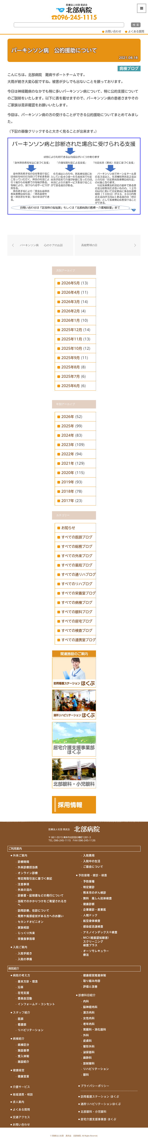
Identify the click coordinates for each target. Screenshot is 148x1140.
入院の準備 (25, 959)
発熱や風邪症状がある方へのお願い (41, 916)
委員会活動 (25, 998)
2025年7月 (70, 376)
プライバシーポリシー (95, 1086)
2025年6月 (70, 385)
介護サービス (21, 1086)
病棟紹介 (18, 1038)
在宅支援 (23, 993)
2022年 (67, 454)
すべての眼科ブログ (76, 612)
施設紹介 (23, 1061)
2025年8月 (70, 367)
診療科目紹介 (87, 995)
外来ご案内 (20, 855)
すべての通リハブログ (78, 574)
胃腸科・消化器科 (94, 1029)
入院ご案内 (20, 947)
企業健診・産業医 (94, 909)
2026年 (67, 416)
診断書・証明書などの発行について (41, 895)
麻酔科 (87, 1057)
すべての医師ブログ (76, 537)
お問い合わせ (113, 31)
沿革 (21, 987)
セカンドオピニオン (31, 921)
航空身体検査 (91, 920)
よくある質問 (136, 31)
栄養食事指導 (26, 938)
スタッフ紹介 (21, 1012)
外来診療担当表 (28, 867)
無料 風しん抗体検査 (97, 898)
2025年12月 (71, 329)
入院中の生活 (91, 861)
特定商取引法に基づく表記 (35, 878)
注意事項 (23, 884)
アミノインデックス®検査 (100, 932)
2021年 (67, 463)
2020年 (67, 472)
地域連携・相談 (23, 1094)
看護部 (22, 1024)
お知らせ (68, 527)
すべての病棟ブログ (76, 602)
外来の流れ (25, 889)
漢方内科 (89, 1012)
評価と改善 (90, 986)
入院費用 (89, 855)
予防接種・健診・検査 (92, 875)
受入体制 (23, 1056)
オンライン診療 (28, 873)
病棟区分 (23, 1044)
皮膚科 (87, 1040)
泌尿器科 (89, 1052)
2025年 (67, 426)
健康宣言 (23, 1076)
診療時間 (23, 861)
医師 (21, 1018)
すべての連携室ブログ (78, 640)
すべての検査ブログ (76, 630)
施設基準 (23, 1050)
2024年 (67, 435)
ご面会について (93, 866)
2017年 (67, 500)
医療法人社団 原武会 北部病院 (66, 1136)
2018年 (67, 491)
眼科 (86, 1074)
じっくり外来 (26, 933)
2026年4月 (70, 292)
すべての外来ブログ (76, 556)
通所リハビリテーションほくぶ (101, 1104)
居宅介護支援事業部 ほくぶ (98, 1119)
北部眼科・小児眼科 (94, 1111)
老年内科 (89, 1024)
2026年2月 (70, 311)
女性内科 (89, 1018)
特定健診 (89, 887)
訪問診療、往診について (33, 910)
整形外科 (89, 1046)
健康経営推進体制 (94, 975)
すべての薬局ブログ (76, 565)
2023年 (67, 444)
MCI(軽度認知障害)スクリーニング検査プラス (96, 941)
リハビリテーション (31, 1030)
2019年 (67, 482)
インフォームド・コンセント (36, 1004)
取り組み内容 (91, 981)
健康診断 (89, 904)
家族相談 (23, 927)
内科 (86, 1001)
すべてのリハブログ (76, 584)
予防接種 (89, 881)
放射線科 (89, 1063)
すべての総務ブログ (76, 546)
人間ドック (90, 915)
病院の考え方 (21, 975)
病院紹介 (13, 968)
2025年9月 (70, 357)
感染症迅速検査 (93, 926)
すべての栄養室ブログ (78, 593)
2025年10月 (71, 348)
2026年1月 (70, 320)
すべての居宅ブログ (76, 621)
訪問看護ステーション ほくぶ (100, 1096)
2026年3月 (70, 301)
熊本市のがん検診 (94, 892)
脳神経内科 (90, 1007)
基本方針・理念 (28, 981)
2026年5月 (70, 283)
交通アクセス (21, 1117)
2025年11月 (71, 339)
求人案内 (18, 1102)
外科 (86, 1035)
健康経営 (18, 1070)
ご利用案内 (15, 848)
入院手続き (25, 953)
